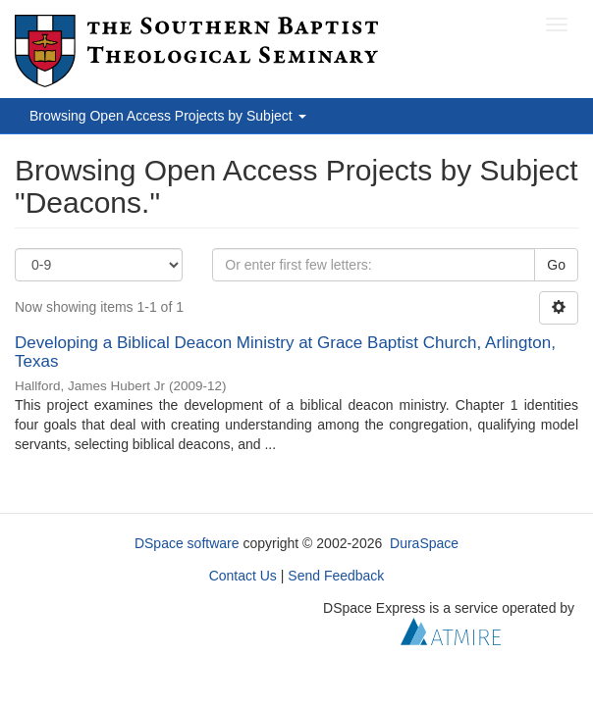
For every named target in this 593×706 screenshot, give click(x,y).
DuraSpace (424, 543)
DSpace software (187, 543)
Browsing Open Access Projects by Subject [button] (167, 116)
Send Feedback (336, 575)
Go (556, 265)
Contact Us (243, 575)
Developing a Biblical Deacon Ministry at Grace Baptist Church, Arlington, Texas (285, 352)
